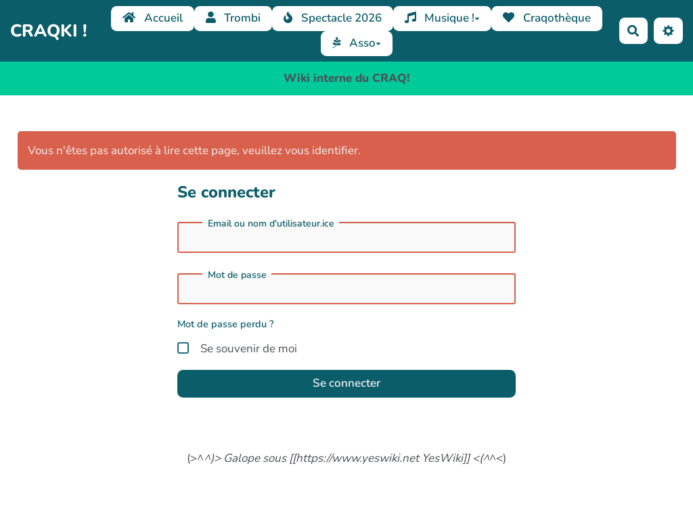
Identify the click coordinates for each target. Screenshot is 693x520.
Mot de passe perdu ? (225, 324)
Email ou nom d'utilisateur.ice (271, 224)
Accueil (152, 18)
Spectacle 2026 (333, 18)
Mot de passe (237, 275)
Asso (357, 43)
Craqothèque (547, 18)
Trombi (233, 18)
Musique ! (442, 18)
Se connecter (346, 383)
